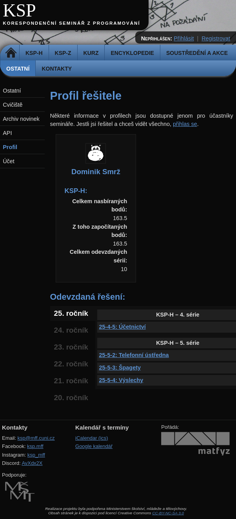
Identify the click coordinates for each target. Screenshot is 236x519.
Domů (10, 53)
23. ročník (71, 347)
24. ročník (71, 330)
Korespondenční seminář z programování (71, 23)
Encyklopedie (132, 53)
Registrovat (216, 38)
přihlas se (185, 124)
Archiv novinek (21, 119)
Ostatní (17, 69)
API (7, 133)
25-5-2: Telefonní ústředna (134, 355)
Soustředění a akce (197, 53)
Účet (9, 161)
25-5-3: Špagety (120, 367)
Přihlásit (184, 38)
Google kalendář (94, 446)
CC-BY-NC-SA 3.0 (168, 513)
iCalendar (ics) (91, 438)
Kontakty (57, 69)
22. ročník (71, 364)
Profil (10, 147)
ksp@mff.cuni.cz (36, 438)
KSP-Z (63, 53)
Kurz (91, 53)
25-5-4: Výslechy (121, 380)
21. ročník (71, 381)
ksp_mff (36, 455)
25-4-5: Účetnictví (122, 327)
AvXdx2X (32, 463)
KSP (19, 10)
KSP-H (34, 53)
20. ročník (71, 397)
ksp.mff (35, 446)
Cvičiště (12, 105)
